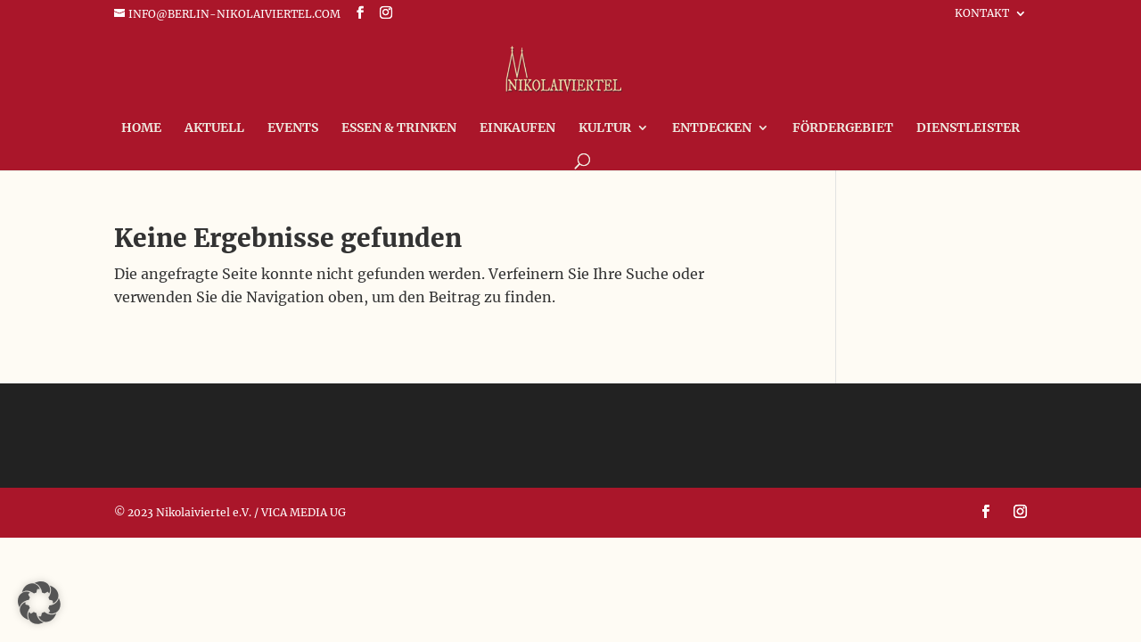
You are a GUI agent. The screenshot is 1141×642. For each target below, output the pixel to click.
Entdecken (711, 128)
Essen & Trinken (398, 128)
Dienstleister (968, 128)
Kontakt (982, 14)
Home (141, 128)
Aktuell (214, 128)
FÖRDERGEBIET (842, 128)
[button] (39, 603)
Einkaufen (517, 128)
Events (292, 128)
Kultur (605, 128)
